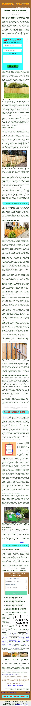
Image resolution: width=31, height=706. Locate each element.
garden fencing (25, 22)
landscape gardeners (14, 636)
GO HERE (21, 542)
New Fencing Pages (11, 692)
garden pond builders (23, 646)
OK (27, 705)
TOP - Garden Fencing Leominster (10, 674)
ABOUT (19, 7)
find (6, 552)
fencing (14, 134)
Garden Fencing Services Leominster (14, 570)
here (23, 568)
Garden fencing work (8, 416)
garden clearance (15, 648)
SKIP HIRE (17, 641)
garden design (22, 638)
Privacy (28, 692)
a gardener (13, 645)
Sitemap (3, 692)
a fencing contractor (12, 629)
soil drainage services (9, 642)
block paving (23, 634)
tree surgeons (12, 633)
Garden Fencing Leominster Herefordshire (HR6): (15, 17)
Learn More (19, 705)
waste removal (12, 640)
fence (3, 119)
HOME (12, 7)
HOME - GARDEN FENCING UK (15, 685)
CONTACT (22, 7)
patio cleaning (22, 632)
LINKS (16, 7)
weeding (24, 644)
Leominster (5, 417)
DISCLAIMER (27, 7)
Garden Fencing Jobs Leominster (10, 669)
